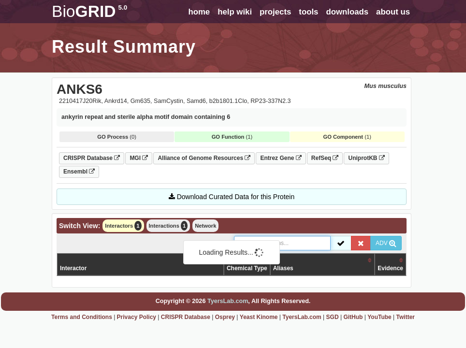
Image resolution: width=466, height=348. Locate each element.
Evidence (390, 268)
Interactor (73, 268)
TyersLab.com (227, 301)
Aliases (283, 268)
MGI (139, 158)
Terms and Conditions (81, 317)
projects (275, 11)
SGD (332, 317)
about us (393, 11)
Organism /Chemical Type (247, 264)
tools (308, 11)
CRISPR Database (91, 158)
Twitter (405, 317)
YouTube (379, 317)
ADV (386, 243)
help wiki (235, 11)
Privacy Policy (136, 317)
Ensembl (79, 171)
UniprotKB (366, 158)
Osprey (225, 317)
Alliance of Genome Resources (204, 158)
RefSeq (325, 158)
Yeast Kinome (259, 317)
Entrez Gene (280, 158)
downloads (347, 11)
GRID (89, 11)
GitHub (353, 317)
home (199, 11)
